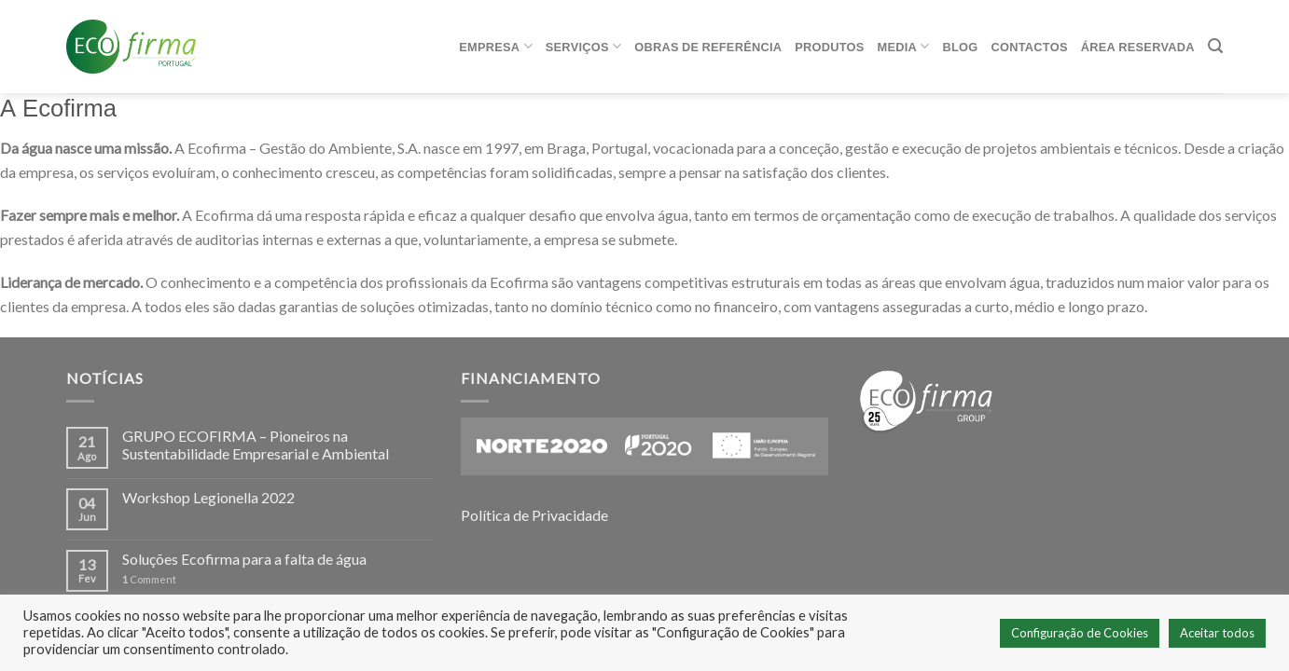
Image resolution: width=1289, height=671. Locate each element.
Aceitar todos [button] (1217, 632)
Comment (149, 579)
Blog (960, 46)
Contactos (1029, 46)
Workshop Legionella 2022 (208, 497)
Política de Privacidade (534, 515)
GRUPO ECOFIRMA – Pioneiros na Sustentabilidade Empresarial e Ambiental (255, 444)
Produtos (829, 46)
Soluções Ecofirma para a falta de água (244, 559)
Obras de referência (708, 46)
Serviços (583, 46)
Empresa (496, 46)
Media (904, 46)
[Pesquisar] (1215, 46)
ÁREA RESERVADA (1138, 46)
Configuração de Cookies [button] (1079, 632)
